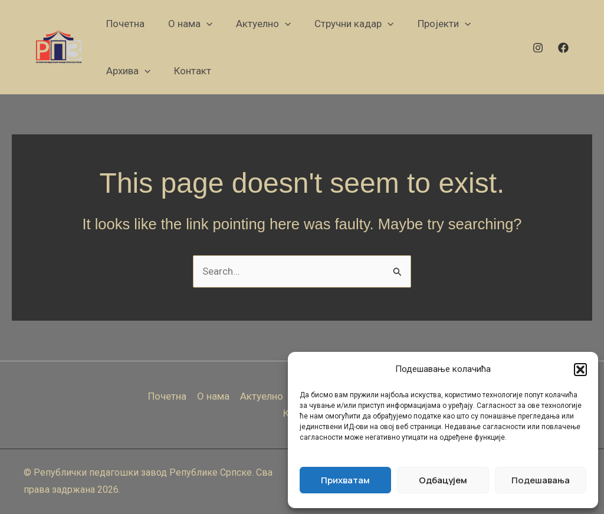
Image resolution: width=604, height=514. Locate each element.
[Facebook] (563, 47)
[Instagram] (538, 47)
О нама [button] (213, 396)
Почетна (167, 396)
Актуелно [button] (261, 396)
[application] (206, 23)
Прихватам (345, 480)
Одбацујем (443, 480)
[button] (580, 369)
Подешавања (540, 480)
